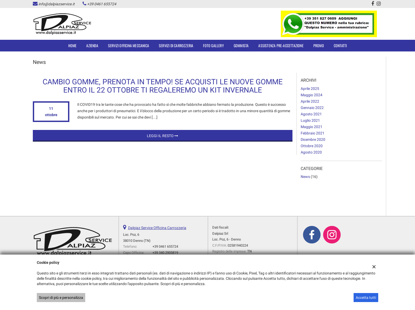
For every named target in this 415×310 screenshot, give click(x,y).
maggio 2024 (311, 95)
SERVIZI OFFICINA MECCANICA (128, 45)
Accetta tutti (366, 297)
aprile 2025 (310, 88)
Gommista (241, 45)
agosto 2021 (311, 114)
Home (72, 45)
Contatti (340, 45)
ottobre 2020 (312, 146)
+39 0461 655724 (101, 4)
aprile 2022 (310, 101)
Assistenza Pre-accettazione (280, 45)
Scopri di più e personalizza (61, 297)
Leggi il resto (162, 136)
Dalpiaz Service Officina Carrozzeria (157, 228)
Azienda (92, 45)
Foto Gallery (213, 45)
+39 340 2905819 (165, 253)
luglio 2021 (310, 120)
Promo (318, 45)
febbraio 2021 (312, 133)
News (305, 176)
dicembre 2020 (313, 139)
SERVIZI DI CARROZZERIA (176, 45)
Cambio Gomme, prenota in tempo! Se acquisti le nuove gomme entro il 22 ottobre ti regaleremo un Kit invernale (163, 85)
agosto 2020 (311, 152)
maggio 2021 (311, 127)
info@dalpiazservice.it (56, 4)
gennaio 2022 (312, 108)
